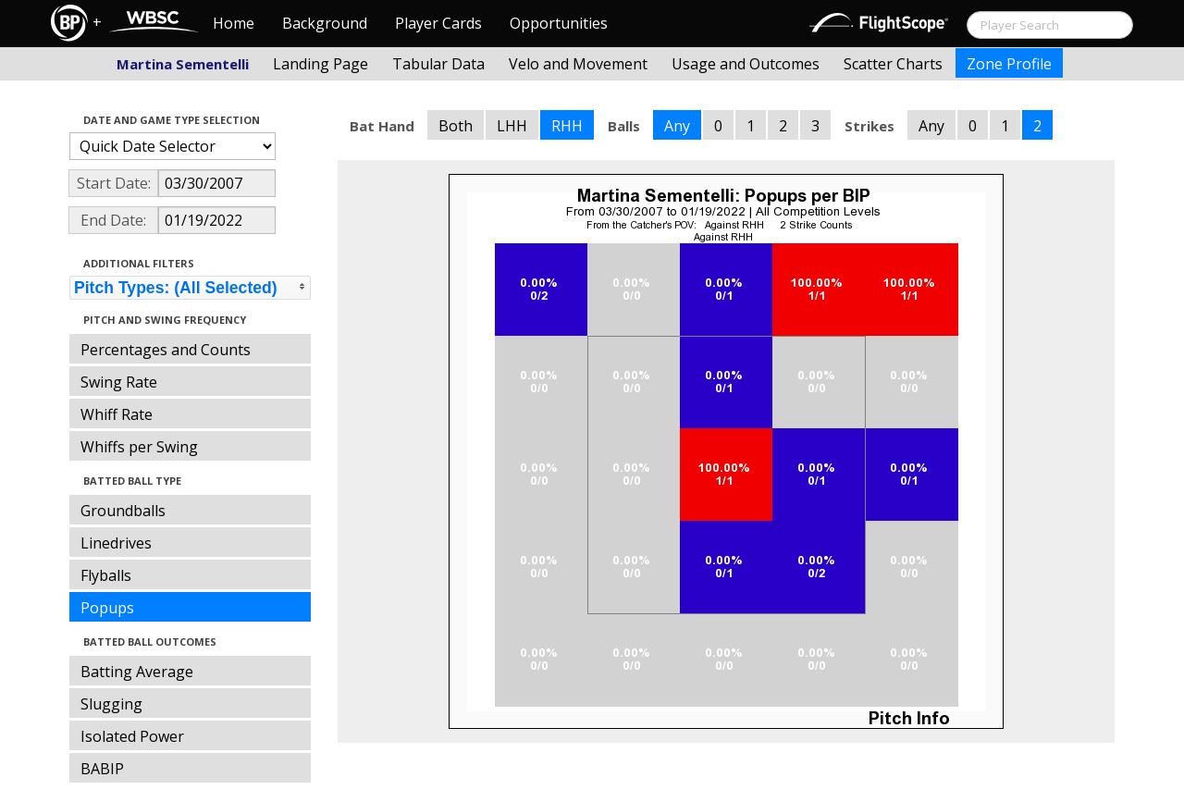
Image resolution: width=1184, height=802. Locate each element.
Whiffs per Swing (139, 447)
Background (324, 23)
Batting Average (136, 671)
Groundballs (123, 510)
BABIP (102, 769)
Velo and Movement (578, 64)
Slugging (111, 704)
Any (677, 126)
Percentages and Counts (165, 349)
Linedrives (116, 543)
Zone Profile (1009, 64)
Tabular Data (438, 64)
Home (233, 23)
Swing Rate (118, 382)
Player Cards (438, 23)
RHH (567, 126)
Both (455, 126)
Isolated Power (132, 736)
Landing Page (320, 64)
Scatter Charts (893, 64)
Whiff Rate (116, 414)
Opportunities (559, 23)
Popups (107, 608)
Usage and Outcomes (746, 64)
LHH (512, 126)
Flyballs (105, 575)
